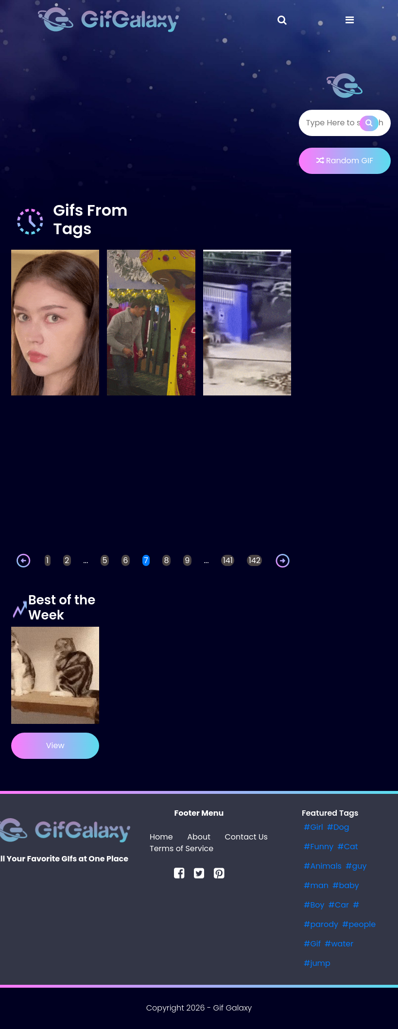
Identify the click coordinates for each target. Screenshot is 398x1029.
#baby (345, 885)
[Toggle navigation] (282, 20)
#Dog (338, 827)
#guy (356, 866)
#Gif (312, 943)
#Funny (318, 846)
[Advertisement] (151, 123)
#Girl (313, 827)
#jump (317, 963)
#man (316, 885)
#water (339, 943)
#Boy (314, 904)
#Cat (347, 846)
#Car (338, 904)
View (55, 745)
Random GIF (344, 160)
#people (359, 924)
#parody (321, 924)
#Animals (323, 866)
